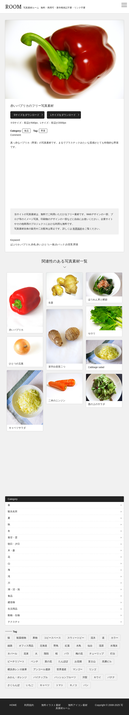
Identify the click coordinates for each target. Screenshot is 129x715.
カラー (114, 637)
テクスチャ (14, 621)
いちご (29, 685)
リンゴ (92, 669)
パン (85, 685)
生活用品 (12, 608)
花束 (26, 653)
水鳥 (78, 645)
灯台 (112, 653)
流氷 (93, 637)
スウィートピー (75, 637)
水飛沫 (113, 645)
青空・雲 (12, 537)
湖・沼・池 (14, 589)
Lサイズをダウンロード (63, 114)
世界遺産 (61, 669)
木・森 (11, 550)
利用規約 (77, 228)
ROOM (13, 6)
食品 (26, 130)
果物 (35, 637)
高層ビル (107, 661)
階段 (46, 653)
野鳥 (56, 645)
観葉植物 (21, 637)
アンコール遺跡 (41, 669)
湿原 (101, 645)
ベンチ (34, 661)
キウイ (97, 677)
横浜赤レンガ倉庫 (17, 669)
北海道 (43, 645)
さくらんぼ (14, 685)
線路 (10, 645)
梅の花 (79, 653)
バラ (66, 653)
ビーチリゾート (16, 661)
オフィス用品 (26, 645)
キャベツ (44, 685)
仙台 (90, 645)
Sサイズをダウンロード (26, 114)
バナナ (111, 677)
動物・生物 (14, 615)
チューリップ (96, 653)
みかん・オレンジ (17, 677)
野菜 (43, 130)
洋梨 (84, 677)
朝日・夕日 (14, 543)
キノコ (73, 685)
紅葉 (67, 645)
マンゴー (77, 669)
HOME (13, 705)
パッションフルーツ (65, 677)
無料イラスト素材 (51, 705)
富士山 (92, 661)
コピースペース (52, 637)
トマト (59, 685)
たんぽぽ (63, 661)
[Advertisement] (64, 178)
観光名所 (12, 511)
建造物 (11, 602)
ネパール (12, 653)
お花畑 (78, 661)
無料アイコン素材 (77, 705)
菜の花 (48, 661)
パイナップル (40, 677)
